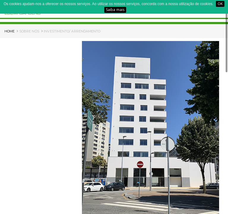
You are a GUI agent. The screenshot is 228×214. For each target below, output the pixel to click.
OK (220, 3)
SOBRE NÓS (28, 31)
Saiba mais (115, 9)
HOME (9, 31)
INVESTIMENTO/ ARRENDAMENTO (71, 31)
